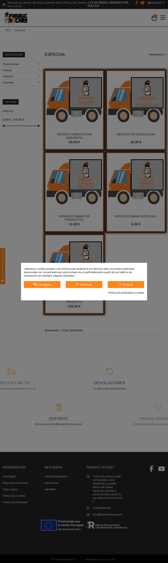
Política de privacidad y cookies (126, 293)
